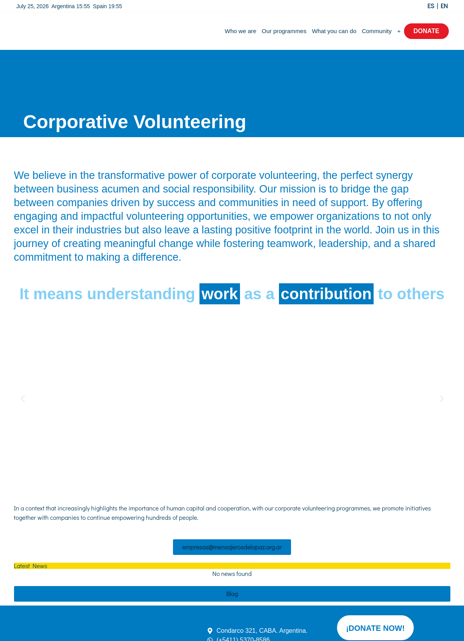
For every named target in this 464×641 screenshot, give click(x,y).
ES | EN (437, 6)
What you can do (334, 31)
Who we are (240, 31)
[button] (23, 399)
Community (377, 31)
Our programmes (284, 31)
